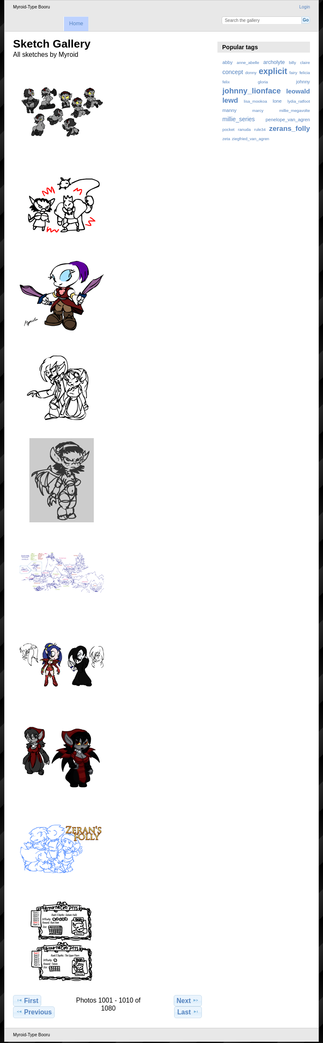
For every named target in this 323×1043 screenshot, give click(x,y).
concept (232, 72)
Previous (34, 1012)
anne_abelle (248, 62)
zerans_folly (289, 129)
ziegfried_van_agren (250, 138)
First (27, 1000)
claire (305, 62)
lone (277, 101)
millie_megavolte (294, 110)
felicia (304, 72)
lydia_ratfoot (299, 101)
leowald (298, 91)
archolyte (274, 62)
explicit (273, 71)
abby (227, 62)
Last (188, 1012)
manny (229, 110)
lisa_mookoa (255, 101)
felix (226, 82)
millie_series (238, 119)
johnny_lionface (251, 90)
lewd (230, 100)
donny (251, 72)
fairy (293, 72)
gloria (263, 82)
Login (304, 7)
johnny (303, 81)
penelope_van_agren (288, 119)
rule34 (259, 129)
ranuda (244, 129)
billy (292, 62)
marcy (258, 110)
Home (76, 24)
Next (188, 1000)
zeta (226, 138)
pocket (228, 129)
